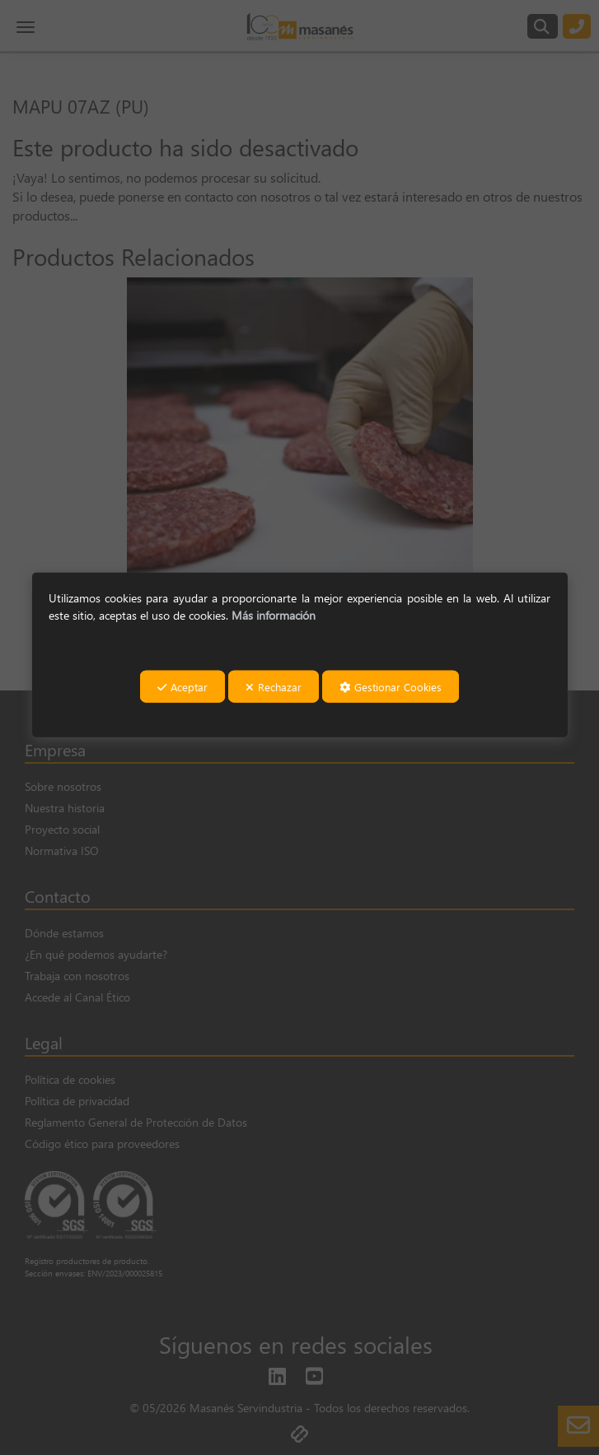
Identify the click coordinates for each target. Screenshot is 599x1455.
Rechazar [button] (274, 687)
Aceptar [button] (182, 687)
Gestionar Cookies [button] (390, 687)
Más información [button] (274, 614)
